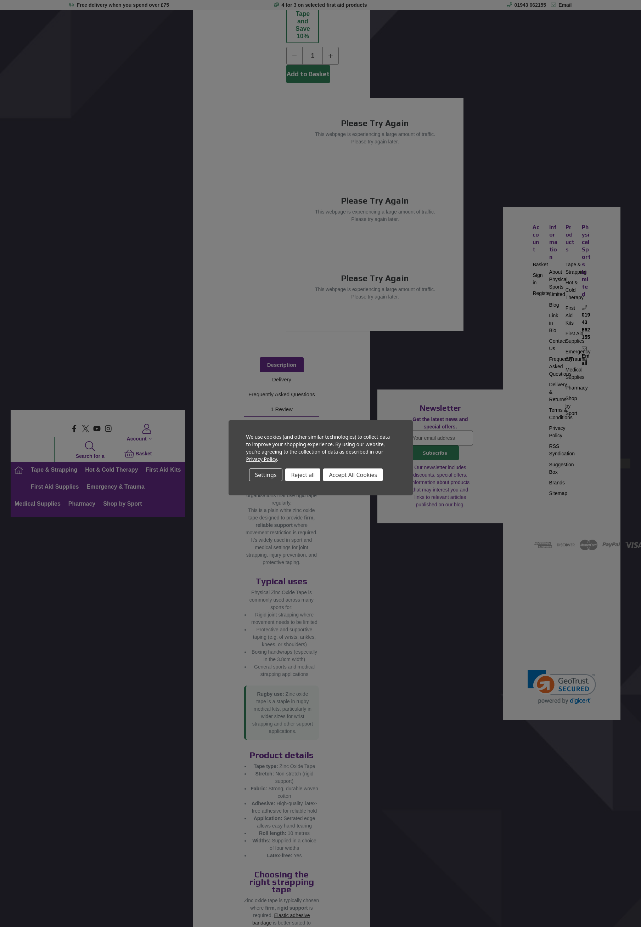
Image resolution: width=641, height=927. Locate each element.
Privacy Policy (261, 459)
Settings (266, 475)
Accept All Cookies (353, 475)
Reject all (303, 475)
